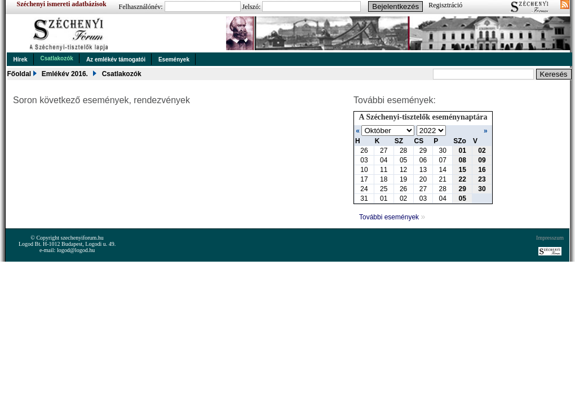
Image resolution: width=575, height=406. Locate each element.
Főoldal (19, 74)
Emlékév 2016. (65, 74)
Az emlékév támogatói (115, 59)
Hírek (21, 59)
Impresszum (550, 238)
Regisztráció (445, 5)
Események (173, 59)
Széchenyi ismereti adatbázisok (62, 4)
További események (392, 217)
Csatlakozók (57, 58)
